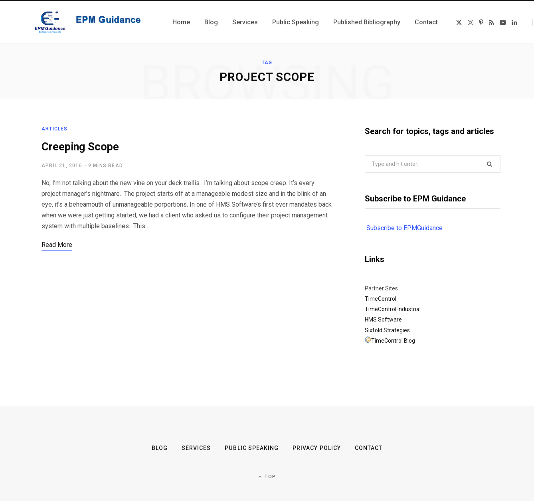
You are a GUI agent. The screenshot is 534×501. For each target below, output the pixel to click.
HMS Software (383, 319)
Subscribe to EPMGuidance (404, 228)
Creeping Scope (80, 146)
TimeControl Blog (393, 340)
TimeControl (380, 299)
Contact (368, 448)
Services (196, 448)
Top (267, 476)
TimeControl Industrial (393, 309)
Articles (55, 129)
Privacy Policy (317, 448)
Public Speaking (252, 448)
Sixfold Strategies (387, 330)
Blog (160, 448)
